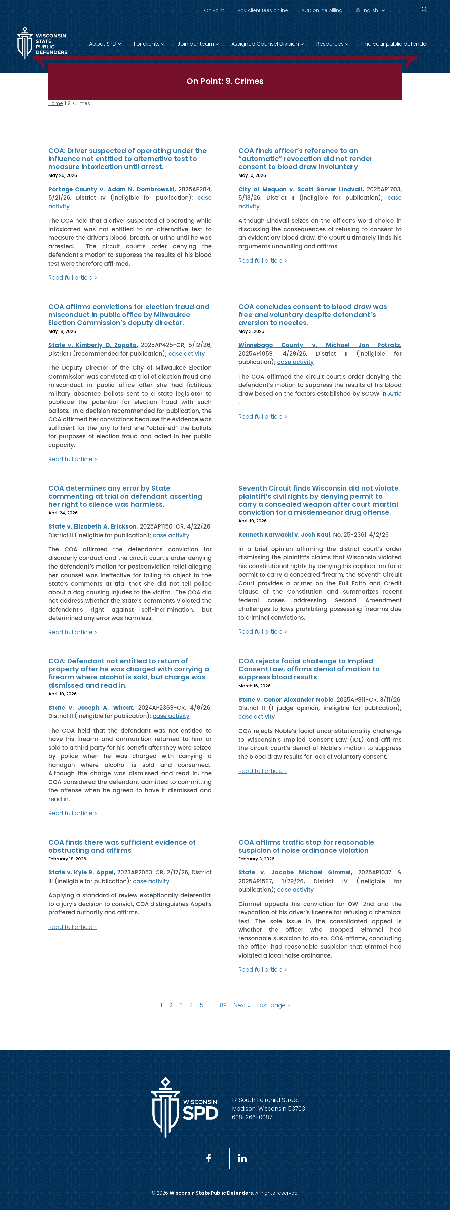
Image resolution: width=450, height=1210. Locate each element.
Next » (241, 1005)
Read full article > (72, 278)
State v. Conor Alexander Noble (285, 699)
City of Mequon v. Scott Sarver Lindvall (300, 189)
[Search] (425, 9)
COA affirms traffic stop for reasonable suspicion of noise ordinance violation (306, 846)
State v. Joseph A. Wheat (90, 707)
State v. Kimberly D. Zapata (92, 345)
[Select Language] (373, 10)
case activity (186, 353)
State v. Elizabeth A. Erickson (92, 526)
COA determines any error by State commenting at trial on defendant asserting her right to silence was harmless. (125, 496)
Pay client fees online (263, 10)
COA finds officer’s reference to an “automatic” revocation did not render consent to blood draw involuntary (305, 158)
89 (223, 1005)
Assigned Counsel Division (265, 44)
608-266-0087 (252, 1117)
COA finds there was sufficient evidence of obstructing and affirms (122, 846)
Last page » (273, 1005)
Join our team (195, 44)
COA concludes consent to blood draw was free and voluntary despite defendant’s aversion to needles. (312, 314)
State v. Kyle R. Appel (81, 872)
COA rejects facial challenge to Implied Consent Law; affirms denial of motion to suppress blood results (309, 669)
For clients (147, 44)
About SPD (102, 44)
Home (55, 103)
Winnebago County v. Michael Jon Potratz (319, 345)
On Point (214, 10)
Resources (330, 44)
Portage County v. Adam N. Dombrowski (111, 189)
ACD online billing (321, 10)
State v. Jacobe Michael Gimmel (294, 872)
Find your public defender (394, 44)
